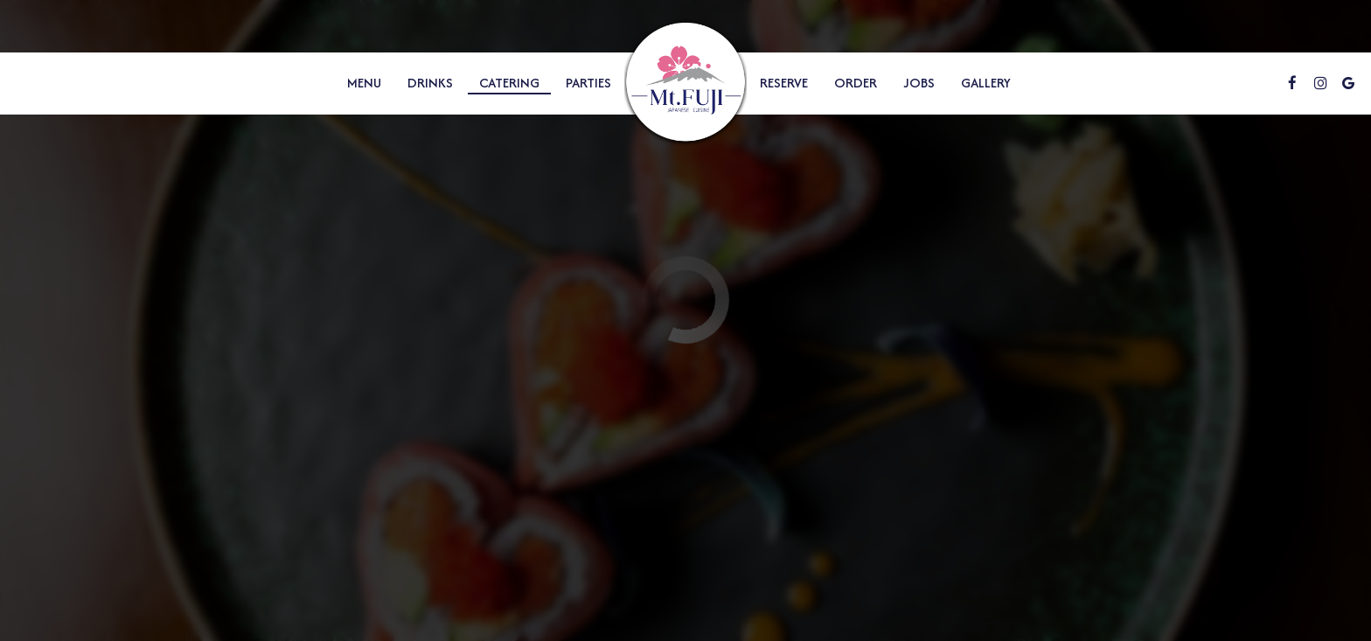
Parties (588, 83)
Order (855, 83)
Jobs (919, 83)
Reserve (784, 83)
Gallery (986, 83)
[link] (685, 83)
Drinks (430, 83)
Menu (364, 83)
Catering (509, 83)
